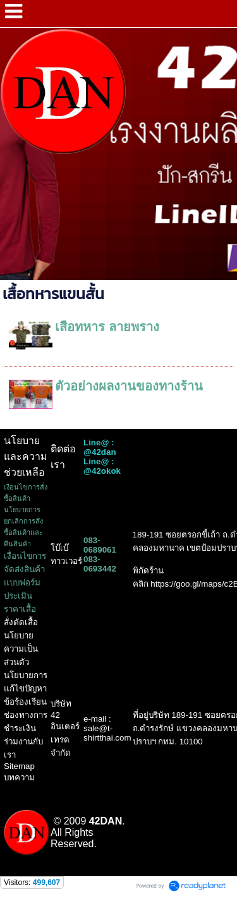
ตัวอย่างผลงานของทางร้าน (129, 386)
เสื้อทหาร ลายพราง (107, 327)
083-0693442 (99, 563)
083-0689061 (99, 545)
